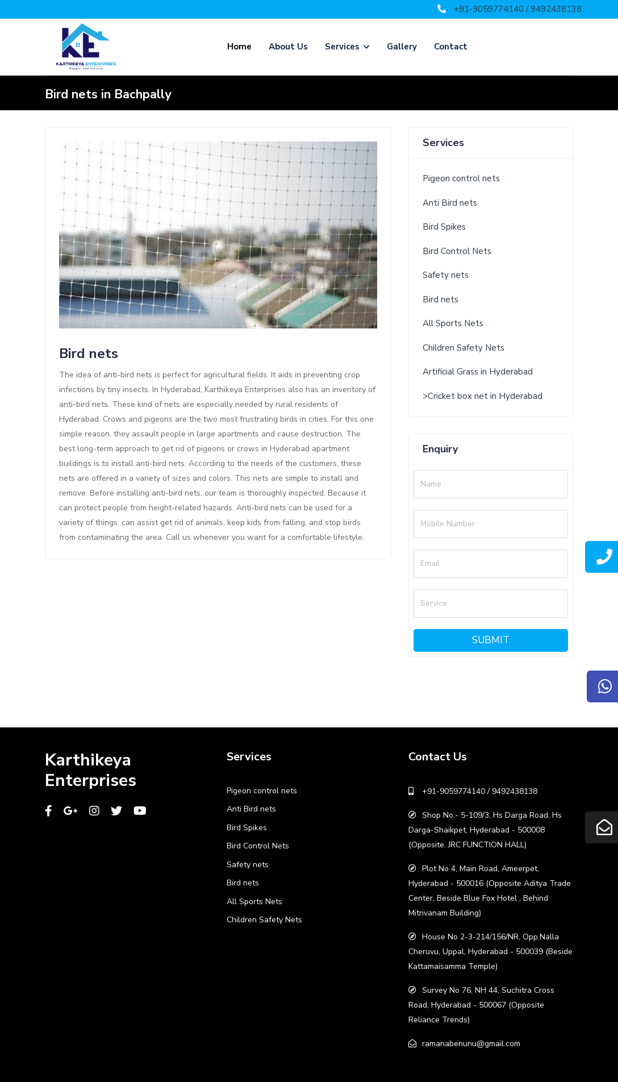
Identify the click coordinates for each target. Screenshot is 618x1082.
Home (239, 46)
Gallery (402, 46)
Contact (450, 46)
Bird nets (440, 299)
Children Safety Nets (463, 347)
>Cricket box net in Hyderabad (482, 396)
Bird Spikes (444, 226)
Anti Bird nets (450, 203)
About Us (288, 46)
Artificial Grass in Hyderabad (478, 371)
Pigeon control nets (461, 178)
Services (347, 46)
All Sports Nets (453, 323)
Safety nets (446, 275)
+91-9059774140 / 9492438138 (518, 9)
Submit (491, 640)
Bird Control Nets (457, 251)
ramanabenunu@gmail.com (471, 1043)
